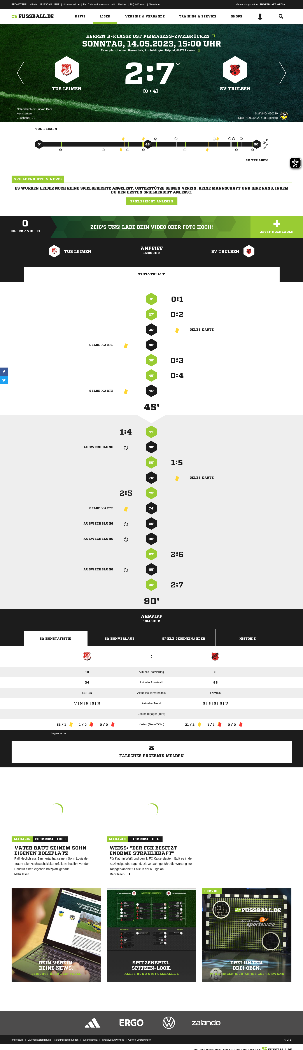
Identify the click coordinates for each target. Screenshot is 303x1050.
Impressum (17, 1039)
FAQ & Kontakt (137, 4)
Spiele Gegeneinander (183, 638)
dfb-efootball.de (71, 4)
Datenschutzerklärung (39, 1039)
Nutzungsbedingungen (66, 1039)
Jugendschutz (90, 1039)
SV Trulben (235, 88)
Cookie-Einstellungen (139, 1039)
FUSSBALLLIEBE (49, 4)
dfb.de (33, 4)
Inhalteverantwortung (113, 1039)
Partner (122, 4)
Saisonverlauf (120, 638)
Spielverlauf (151, 274)
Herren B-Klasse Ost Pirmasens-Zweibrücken (151, 36)
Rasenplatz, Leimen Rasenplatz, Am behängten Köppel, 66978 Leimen (151, 51)
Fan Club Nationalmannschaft (99, 4)
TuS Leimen (67, 88)
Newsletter (154, 4)
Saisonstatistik (56, 638)
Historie (247, 638)
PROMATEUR (19, 4)
